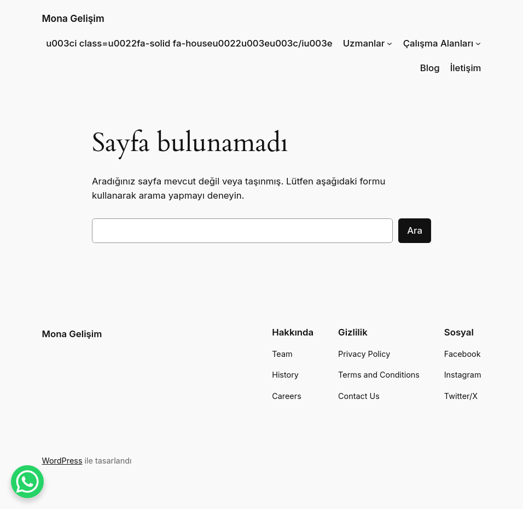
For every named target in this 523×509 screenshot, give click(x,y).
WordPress (62, 460)
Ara (414, 230)
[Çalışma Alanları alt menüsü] (478, 43)
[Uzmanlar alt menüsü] (389, 43)
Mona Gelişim (73, 18)
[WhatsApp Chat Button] (27, 481)
